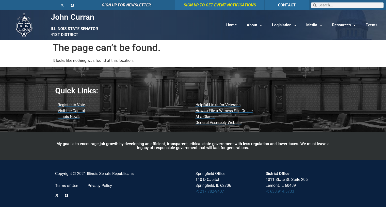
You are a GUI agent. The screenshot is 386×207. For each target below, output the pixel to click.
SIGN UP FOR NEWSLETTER (126, 5)
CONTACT (287, 5)
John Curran (72, 17)
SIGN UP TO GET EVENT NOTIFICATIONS (220, 5)
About (254, 25)
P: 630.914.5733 (280, 191)
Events (371, 25)
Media (314, 25)
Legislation (284, 25)
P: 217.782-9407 (209, 191)
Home (231, 25)
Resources (344, 25)
